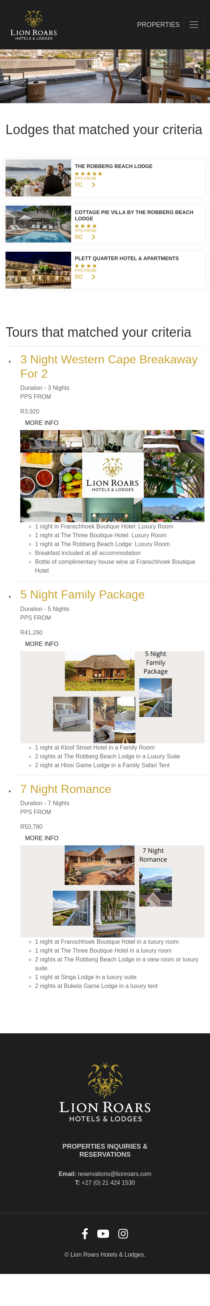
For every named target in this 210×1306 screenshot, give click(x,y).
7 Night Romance (65, 789)
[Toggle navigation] (193, 24)
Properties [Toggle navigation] (158, 24)
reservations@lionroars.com (114, 1174)
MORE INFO (42, 423)
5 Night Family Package (82, 594)
